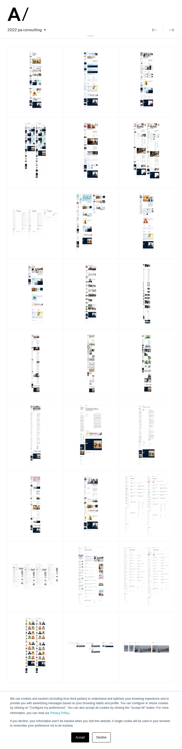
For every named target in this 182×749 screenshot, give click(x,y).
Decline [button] (101, 737)
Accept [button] (80, 737)
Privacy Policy (59, 713)
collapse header (91, 35)
